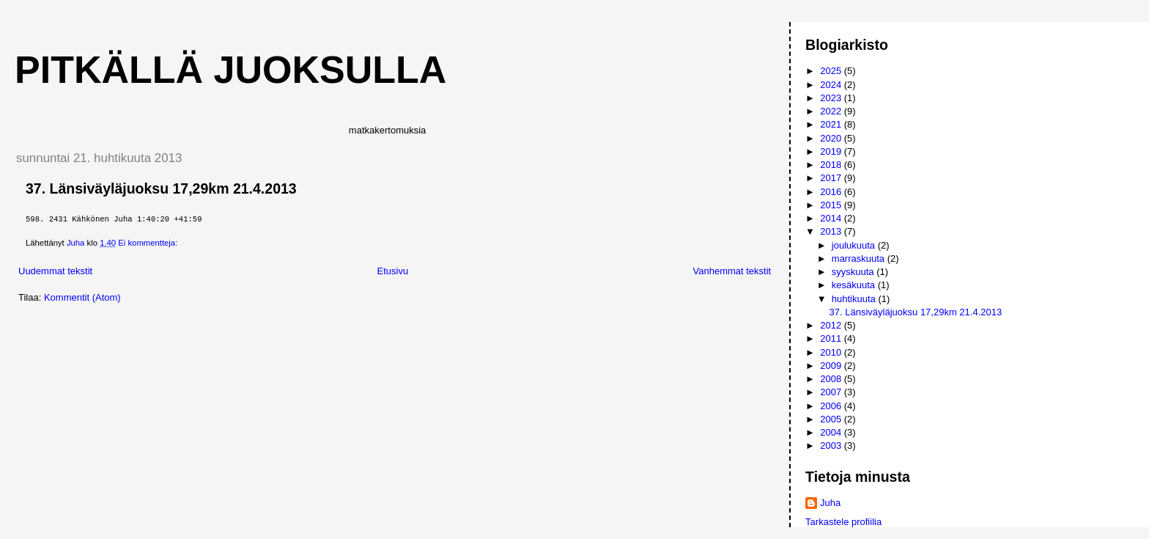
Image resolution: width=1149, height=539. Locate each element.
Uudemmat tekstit (55, 270)
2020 (832, 138)
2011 (832, 338)
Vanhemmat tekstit (732, 270)
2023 (832, 97)
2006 (832, 405)
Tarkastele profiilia (843, 521)
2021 (832, 124)
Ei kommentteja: (149, 242)
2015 (832, 204)
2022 (832, 111)
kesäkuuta (855, 284)
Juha (830, 502)
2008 (832, 378)
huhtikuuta (855, 298)
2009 (832, 365)
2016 (832, 191)
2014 (832, 218)
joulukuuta (855, 245)
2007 (832, 391)
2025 (832, 70)
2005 (832, 419)
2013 (832, 231)
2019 (832, 151)
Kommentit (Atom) (82, 297)
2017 (832, 177)
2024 (832, 84)
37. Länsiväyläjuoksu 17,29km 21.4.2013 (161, 188)
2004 (832, 432)
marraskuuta (859, 258)
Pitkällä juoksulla (230, 69)
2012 (832, 325)
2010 (832, 352)
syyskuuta (854, 271)
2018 (832, 164)
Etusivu (393, 270)
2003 (832, 445)
